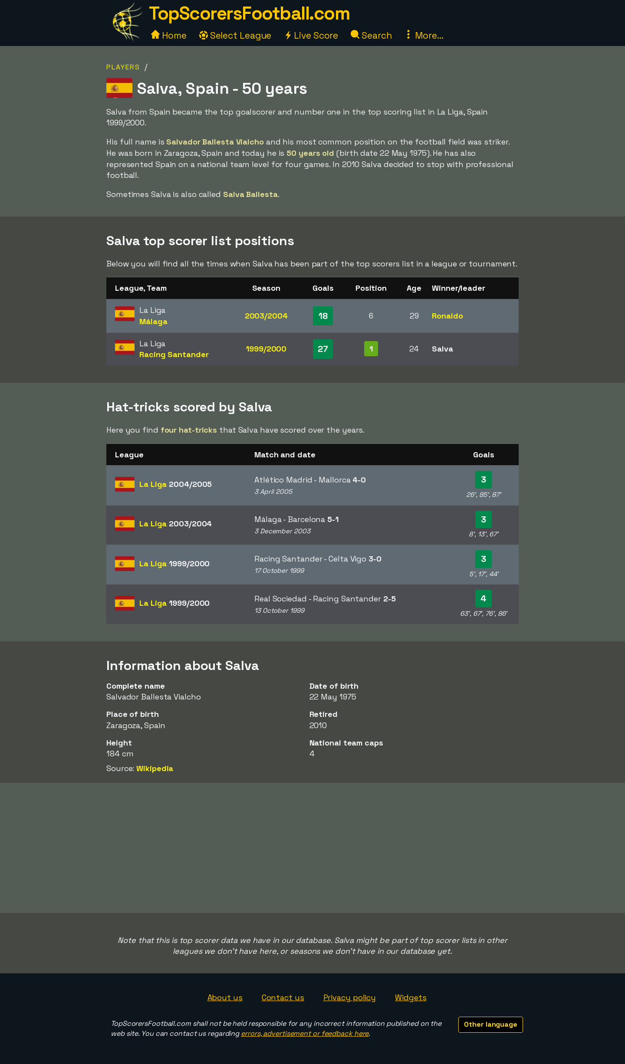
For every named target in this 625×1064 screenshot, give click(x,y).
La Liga (175, 484)
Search (371, 35)
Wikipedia (154, 768)
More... (423, 35)
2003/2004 (266, 316)
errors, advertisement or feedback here (304, 1033)
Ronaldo (447, 316)
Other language (490, 1024)
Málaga (153, 321)
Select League (235, 35)
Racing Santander (173, 354)
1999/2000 (266, 349)
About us (225, 997)
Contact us (283, 997)
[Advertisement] (312, 848)
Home (169, 35)
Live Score (311, 35)
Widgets (410, 997)
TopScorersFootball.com (249, 13)
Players (123, 67)
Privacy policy (349, 997)
